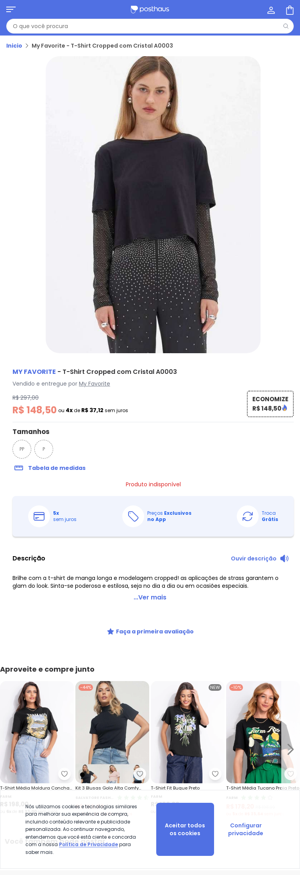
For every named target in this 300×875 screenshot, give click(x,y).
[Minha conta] (270, 9)
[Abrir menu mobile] (11, 9)
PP (22, 449)
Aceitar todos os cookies (185, 829)
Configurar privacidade (245, 829)
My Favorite (94, 384)
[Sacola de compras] (289, 9)
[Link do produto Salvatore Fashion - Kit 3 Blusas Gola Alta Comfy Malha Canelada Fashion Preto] (112, 749)
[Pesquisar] (286, 26)
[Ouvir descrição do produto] (260, 558)
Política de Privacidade (88, 844)
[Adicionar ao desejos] (140, 774)
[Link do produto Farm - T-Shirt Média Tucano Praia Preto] (263, 749)
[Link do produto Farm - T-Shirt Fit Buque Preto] (188, 749)
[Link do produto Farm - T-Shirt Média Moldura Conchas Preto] (37, 749)
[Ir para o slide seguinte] (290, 749)
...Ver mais (150, 597)
